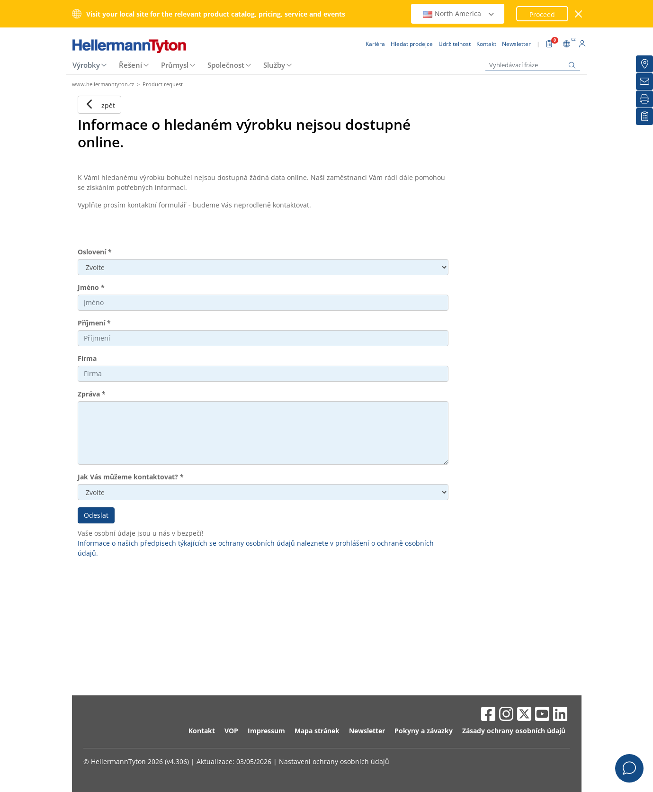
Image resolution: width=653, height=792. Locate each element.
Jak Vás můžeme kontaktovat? (131, 476)
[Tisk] (644, 99)
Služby (274, 65)
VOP (231, 730)
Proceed (542, 14)
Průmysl (174, 65)
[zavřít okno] (578, 14)
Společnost (225, 65)
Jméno (91, 287)
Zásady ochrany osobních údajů (513, 730)
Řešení (130, 65)
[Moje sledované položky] (644, 116)
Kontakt (201, 730)
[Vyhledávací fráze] (532, 65)
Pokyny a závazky (423, 730)
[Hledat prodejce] (644, 63)
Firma (87, 358)
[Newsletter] (644, 81)
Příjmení (94, 322)
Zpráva (92, 393)
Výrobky (86, 65)
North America (459, 13)
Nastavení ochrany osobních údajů (334, 761)
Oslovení (95, 251)
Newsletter (367, 730)
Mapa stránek (317, 730)
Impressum (266, 730)
